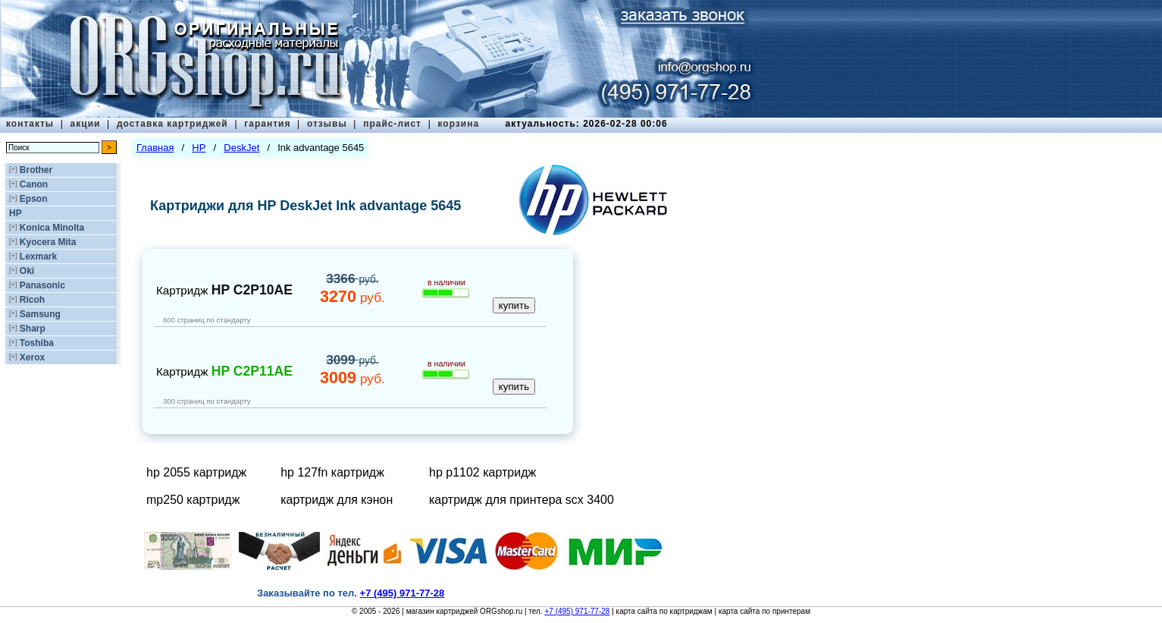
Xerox (32, 357)
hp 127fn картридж (332, 472)
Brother (36, 170)
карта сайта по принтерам (764, 611)
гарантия (267, 123)
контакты (30, 123)
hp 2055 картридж (196, 472)
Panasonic (42, 285)
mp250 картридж (193, 499)
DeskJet (241, 147)
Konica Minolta (52, 227)
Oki (27, 271)
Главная (155, 147)
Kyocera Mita (48, 242)
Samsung (40, 314)
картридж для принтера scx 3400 (521, 499)
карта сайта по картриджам (664, 611)
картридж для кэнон (336, 499)
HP (15, 213)
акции (85, 123)
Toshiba (37, 343)
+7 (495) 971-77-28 (576, 611)
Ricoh (32, 299)
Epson (34, 199)
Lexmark (38, 256)
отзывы (327, 123)
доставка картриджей (172, 123)
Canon (34, 184)
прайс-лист (392, 123)
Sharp (32, 328)
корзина (458, 123)
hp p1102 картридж (482, 472)
